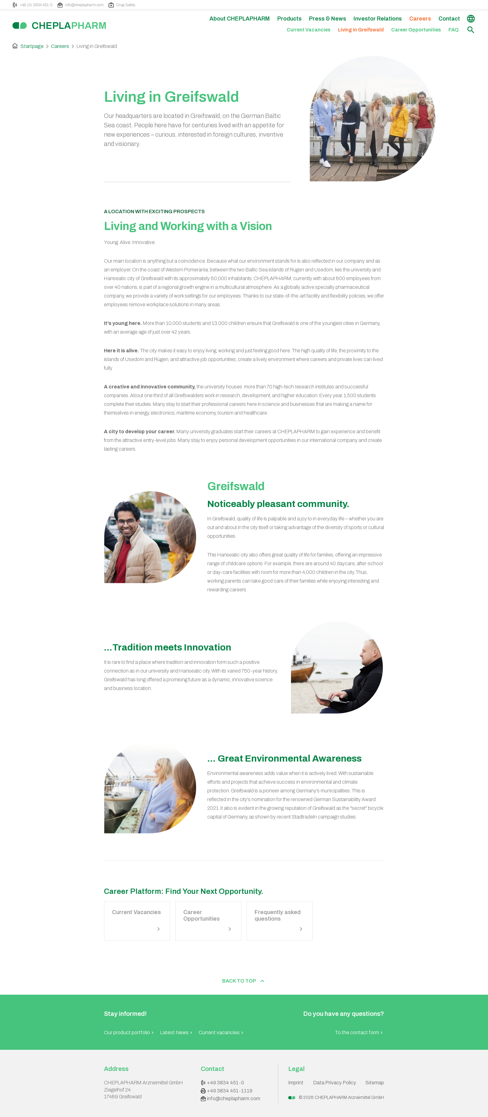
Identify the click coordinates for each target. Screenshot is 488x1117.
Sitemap (374, 1082)
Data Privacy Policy (334, 1082)
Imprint (295, 1082)
